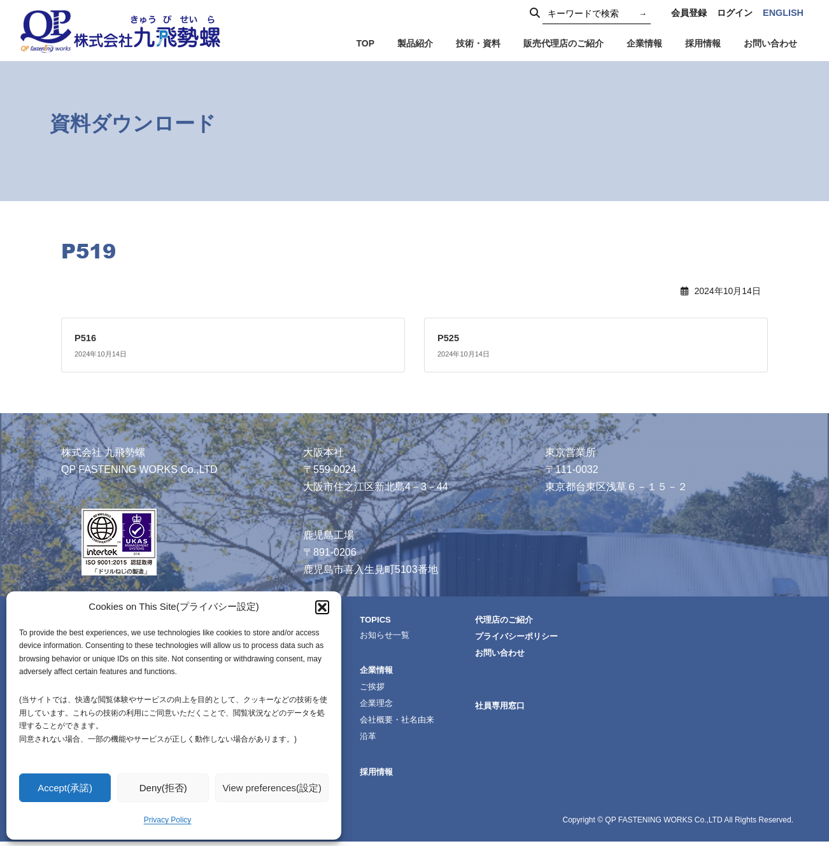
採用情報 (394, 775)
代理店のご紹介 (528, 619)
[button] (322, 607)
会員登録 (689, 13)
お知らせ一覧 (403, 635)
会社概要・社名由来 (416, 722)
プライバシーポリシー (541, 636)
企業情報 (394, 671)
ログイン (735, 13)
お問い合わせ (524, 654)
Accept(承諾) (65, 787)
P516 (86, 337)
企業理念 (394, 705)
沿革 (385, 740)
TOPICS (393, 619)
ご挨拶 (389, 688)
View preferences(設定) (272, 787)
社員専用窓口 (524, 708)
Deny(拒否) (163, 787)
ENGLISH (783, 13)
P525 (449, 337)
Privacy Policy (168, 819)
